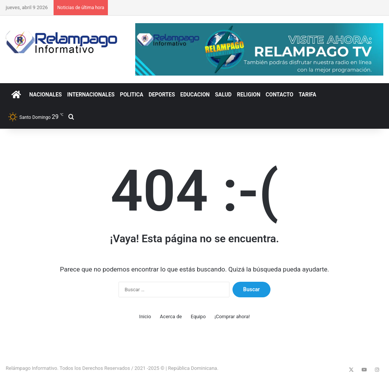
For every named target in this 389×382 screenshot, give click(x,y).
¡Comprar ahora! (232, 316)
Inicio (145, 316)
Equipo (198, 316)
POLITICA (131, 95)
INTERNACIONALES (91, 95)
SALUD (223, 95)
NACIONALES (45, 95)
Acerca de (171, 316)
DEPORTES (162, 95)
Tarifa (307, 95)
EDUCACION (195, 95)
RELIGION (249, 95)
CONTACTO (279, 95)
